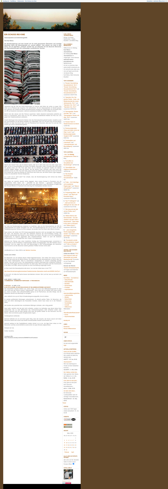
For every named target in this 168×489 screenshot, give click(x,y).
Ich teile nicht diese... (70, 391)
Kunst (66, 314)
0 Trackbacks (35, 280)
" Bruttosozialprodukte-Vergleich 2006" (70, 134)
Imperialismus (69, 289)
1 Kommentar (8, 280)
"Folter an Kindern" (71, 244)
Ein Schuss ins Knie (30, 1)
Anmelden (149, 1)
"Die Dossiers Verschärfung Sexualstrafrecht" (68, 175)
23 (64, 447)
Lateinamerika (69, 295)
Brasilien (67, 283)
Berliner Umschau (31, 250)
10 (66, 442)
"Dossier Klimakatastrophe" (71, 268)
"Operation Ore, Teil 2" (70, 105)
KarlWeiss (13, 1)
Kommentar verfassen (21, 280)
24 (66, 447)
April (72, 452)
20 (72, 445)
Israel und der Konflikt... (70, 351)
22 (75, 445)
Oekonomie (20, 1)
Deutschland (68, 285)
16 (64, 445)
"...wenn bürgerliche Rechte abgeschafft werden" (70, 232)
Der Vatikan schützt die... (71, 372)
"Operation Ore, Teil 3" (70, 107)
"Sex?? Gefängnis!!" (70, 201)
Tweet (64, 403)
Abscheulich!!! (68, 362)
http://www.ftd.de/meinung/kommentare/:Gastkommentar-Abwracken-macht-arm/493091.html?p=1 (32, 271)
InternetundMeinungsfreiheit (72, 293)
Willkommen (68, 307)
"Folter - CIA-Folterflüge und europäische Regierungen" (71, 184)
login (65, 345)
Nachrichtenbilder (70, 316)
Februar (66, 452)
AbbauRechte (69, 280)
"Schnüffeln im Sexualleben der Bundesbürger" (68, 163)
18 (68, 445)
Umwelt (67, 305)
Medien (67, 297)
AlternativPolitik (69, 281)
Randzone (67, 326)
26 (70, 447)
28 (73, 447)
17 (66, 445)
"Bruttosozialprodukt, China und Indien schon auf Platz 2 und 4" (71, 130)
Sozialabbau (68, 303)
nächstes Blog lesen (159, 1)
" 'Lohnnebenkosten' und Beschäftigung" (70, 144)
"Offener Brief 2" (70, 225)
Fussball (67, 287)
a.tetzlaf (7, 285)
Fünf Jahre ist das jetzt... (71, 380)
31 (66, 449)
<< (166, 1)
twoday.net (6, 1)
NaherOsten (68, 299)
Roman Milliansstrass (70, 328)
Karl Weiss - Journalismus (68, 34)
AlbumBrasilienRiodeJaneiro (72, 312)
